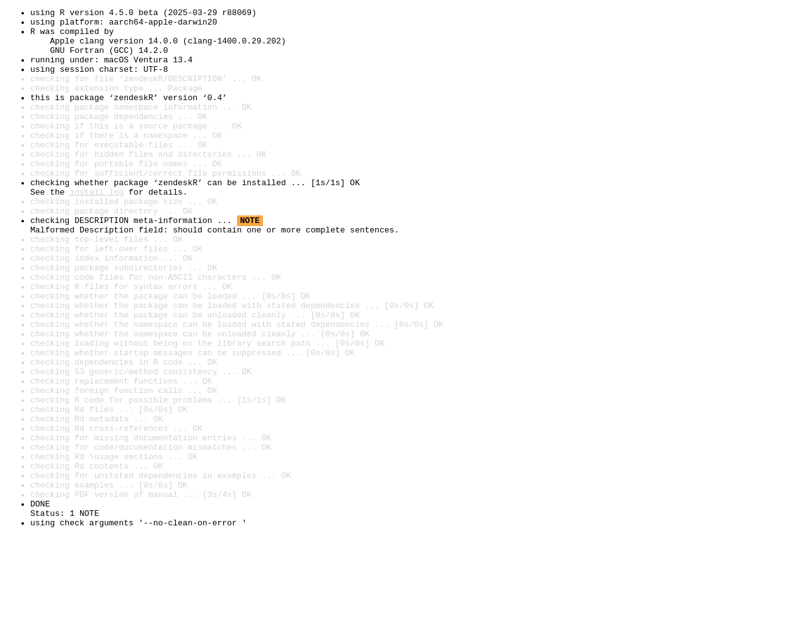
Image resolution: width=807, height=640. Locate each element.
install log (96, 229)
